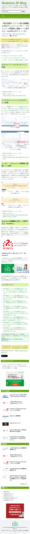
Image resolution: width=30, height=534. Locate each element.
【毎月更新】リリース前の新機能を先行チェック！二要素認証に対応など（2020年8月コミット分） (15, 302)
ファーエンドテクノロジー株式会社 (15, 530)
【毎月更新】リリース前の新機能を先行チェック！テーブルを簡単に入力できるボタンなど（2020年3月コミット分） (15, 329)
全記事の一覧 (24, 483)
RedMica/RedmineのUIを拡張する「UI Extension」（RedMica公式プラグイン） (18, 438)
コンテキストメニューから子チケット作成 (14, 57)
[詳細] (15, 368)
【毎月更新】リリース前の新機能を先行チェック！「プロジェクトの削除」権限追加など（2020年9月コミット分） (15, 297)
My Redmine (5, 258)
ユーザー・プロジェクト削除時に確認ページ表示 (15, 60)
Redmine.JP (6, 491)
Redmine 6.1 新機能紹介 (15, 415)
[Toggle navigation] (3, 16)
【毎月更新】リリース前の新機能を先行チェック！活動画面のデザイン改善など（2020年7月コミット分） (15, 308)
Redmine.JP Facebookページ (11, 498)
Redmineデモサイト (8, 495)
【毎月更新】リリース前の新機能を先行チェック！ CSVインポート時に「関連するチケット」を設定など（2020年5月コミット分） (15, 318)
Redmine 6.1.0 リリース (15, 423)
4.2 (7, 35)
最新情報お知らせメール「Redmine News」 (12, 339)
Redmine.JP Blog (14, 3)
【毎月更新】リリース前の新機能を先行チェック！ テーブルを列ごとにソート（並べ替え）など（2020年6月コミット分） (15, 313)
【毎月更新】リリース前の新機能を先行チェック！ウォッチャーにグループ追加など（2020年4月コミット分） (15, 324)
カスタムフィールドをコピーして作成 (12, 55)
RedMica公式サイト (8, 493)
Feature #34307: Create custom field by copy (14, 95)
